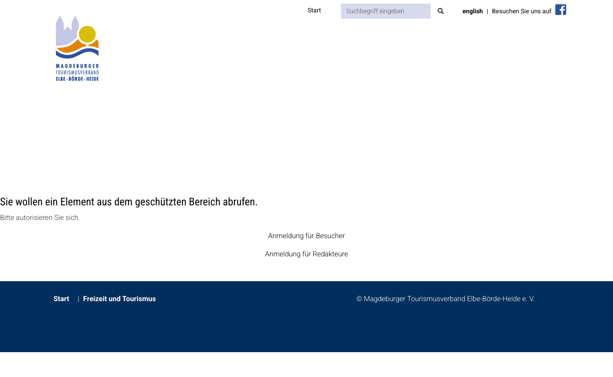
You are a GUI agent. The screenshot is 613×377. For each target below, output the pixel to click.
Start (314, 10)
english (473, 11)
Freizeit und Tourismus (119, 299)
